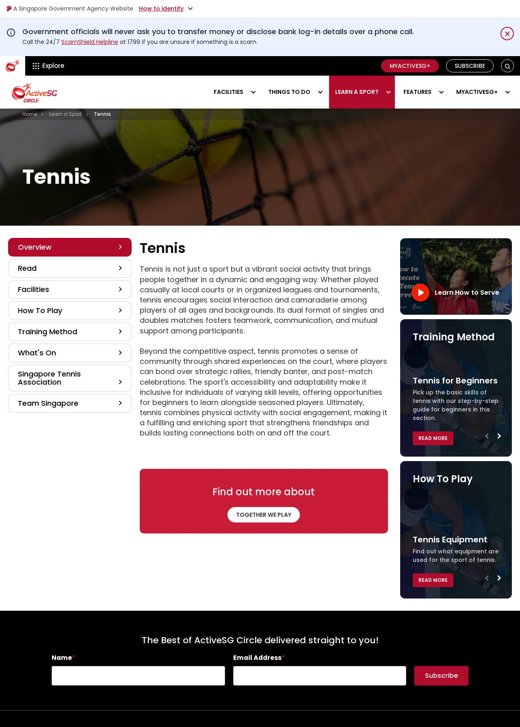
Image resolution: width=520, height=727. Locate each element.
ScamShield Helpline (89, 42)
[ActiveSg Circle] (13, 65)
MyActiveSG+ (410, 66)
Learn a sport (357, 92)
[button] (507, 66)
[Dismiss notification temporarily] (507, 33)
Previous (487, 438)
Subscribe (470, 66)
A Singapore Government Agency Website (69, 8)
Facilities (228, 92)
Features (417, 92)
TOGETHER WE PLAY (263, 515)
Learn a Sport (65, 114)
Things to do (289, 92)
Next (499, 438)
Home (29, 114)
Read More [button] (433, 438)
